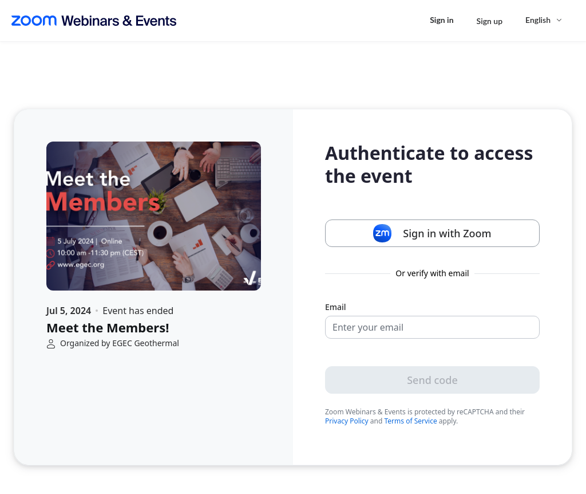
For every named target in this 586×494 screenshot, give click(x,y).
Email (335, 306)
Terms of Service (411, 421)
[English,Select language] (544, 20)
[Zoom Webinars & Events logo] (93, 20)
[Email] (432, 327)
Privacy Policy (347, 421)
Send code (432, 380)
